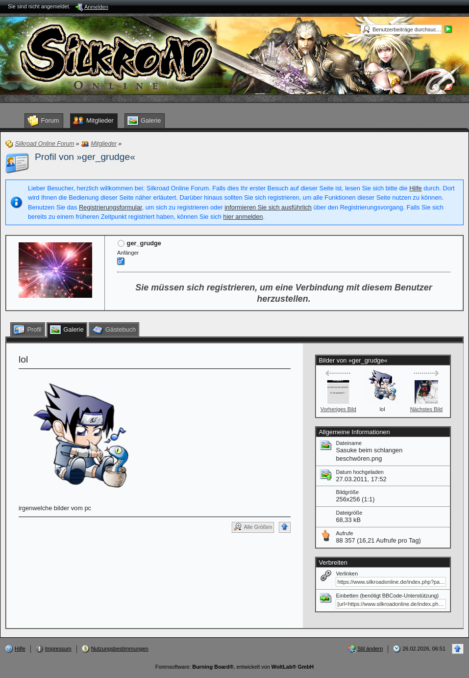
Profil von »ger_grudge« (85, 157)
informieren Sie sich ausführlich (268, 207)
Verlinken (347, 573)
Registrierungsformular (110, 207)
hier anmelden (243, 216)
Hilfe (415, 188)
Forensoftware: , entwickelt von (234, 667)
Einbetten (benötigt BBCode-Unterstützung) (387, 596)
